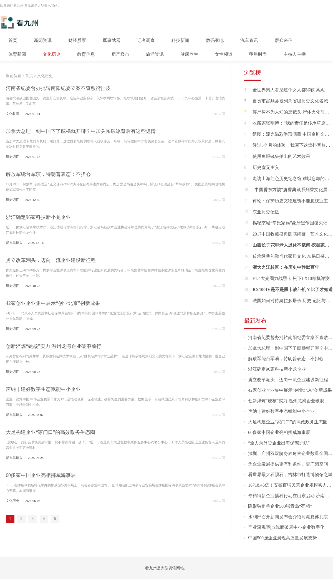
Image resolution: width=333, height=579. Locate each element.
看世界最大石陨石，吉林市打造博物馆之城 (290, 474)
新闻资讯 (43, 40)
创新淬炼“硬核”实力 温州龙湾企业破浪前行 (53, 346)
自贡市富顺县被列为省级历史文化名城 (290, 100)
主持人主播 (295, 54)
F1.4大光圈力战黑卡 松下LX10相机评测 (291, 278)
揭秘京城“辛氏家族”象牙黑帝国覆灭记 (290, 223)
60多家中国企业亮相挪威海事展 (41, 475)
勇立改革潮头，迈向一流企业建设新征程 (51, 260)
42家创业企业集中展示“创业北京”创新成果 (53, 303)
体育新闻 (17, 54)
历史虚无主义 (266, 167)
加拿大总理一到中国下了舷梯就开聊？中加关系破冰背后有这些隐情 (81, 131)
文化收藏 (12, 114)
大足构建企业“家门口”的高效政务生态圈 (50, 432)
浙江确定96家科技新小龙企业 (38, 217)
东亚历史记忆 (266, 211)
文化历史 (51, 54)
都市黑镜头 (14, 243)
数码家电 (215, 40)
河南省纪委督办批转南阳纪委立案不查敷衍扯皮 (58, 88)
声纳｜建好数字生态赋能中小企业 (43, 389)
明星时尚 (258, 54)
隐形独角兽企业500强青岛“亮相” (280, 506)
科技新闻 (180, 40)
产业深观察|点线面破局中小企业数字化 (286, 527)
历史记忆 (12, 157)
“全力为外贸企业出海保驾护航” (279, 443)
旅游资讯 (155, 54)
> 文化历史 (43, 76)
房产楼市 (120, 54)
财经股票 (77, 40)
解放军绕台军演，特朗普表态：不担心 (48, 174)
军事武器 (111, 40)
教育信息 (86, 54)
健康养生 (189, 54)
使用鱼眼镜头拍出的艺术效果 (281, 156)
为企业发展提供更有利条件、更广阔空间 (288, 464)
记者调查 (146, 40)
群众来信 (283, 40)
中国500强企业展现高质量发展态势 (282, 537)
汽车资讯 (249, 40)
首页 (12, 40)
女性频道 (224, 54)
